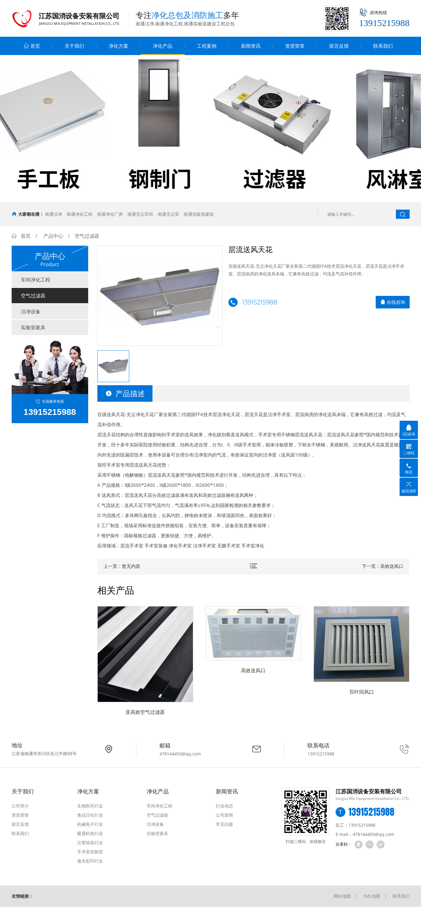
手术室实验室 (90, 852)
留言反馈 (339, 46)
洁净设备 (30, 311)
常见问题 (224, 824)
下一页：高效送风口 (382, 566)
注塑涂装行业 (90, 842)
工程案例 (206, 46)
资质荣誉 (295, 46)
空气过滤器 (33, 295)
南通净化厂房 (110, 214)
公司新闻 (224, 815)
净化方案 (118, 46)
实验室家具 (33, 327)
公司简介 (20, 806)
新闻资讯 (251, 46)
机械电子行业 (90, 824)
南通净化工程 (79, 214)
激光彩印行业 (90, 861)
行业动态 (224, 806)
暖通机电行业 (90, 833)
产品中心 (53, 236)
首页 (32, 46)
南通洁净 (53, 214)
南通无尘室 (168, 214)
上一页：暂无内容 (121, 566)
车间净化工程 (35, 279)
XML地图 (371, 896)
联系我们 (383, 46)
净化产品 (162, 46)
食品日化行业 (90, 815)
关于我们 (74, 46)
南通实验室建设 (199, 214)
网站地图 (342, 896)
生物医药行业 (90, 806)
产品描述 (125, 393)
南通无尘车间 (140, 214)
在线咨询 (392, 302)
